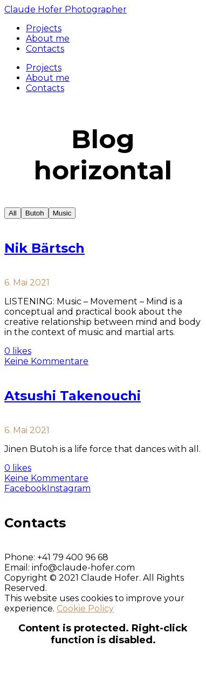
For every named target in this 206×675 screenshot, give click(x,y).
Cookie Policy (85, 608)
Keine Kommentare (46, 361)
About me (48, 78)
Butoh (34, 213)
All (13, 213)
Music (62, 213)
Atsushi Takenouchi (72, 395)
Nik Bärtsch (44, 248)
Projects (43, 67)
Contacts (45, 88)
